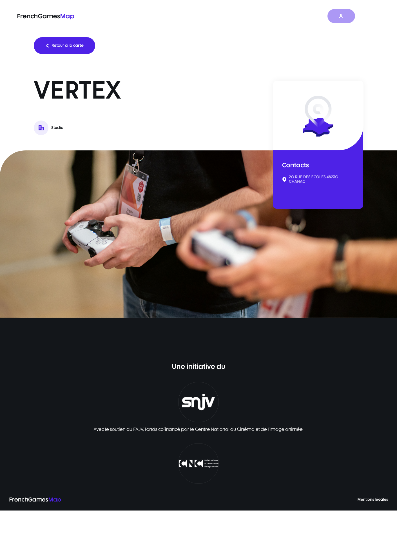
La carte (216, 16)
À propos (315, 16)
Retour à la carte (64, 45)
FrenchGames (45, 16)
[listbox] (198, 234)
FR (369, 16)
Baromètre (246, 16)
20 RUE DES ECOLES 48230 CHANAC (313, 179)
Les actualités (282, 16)
